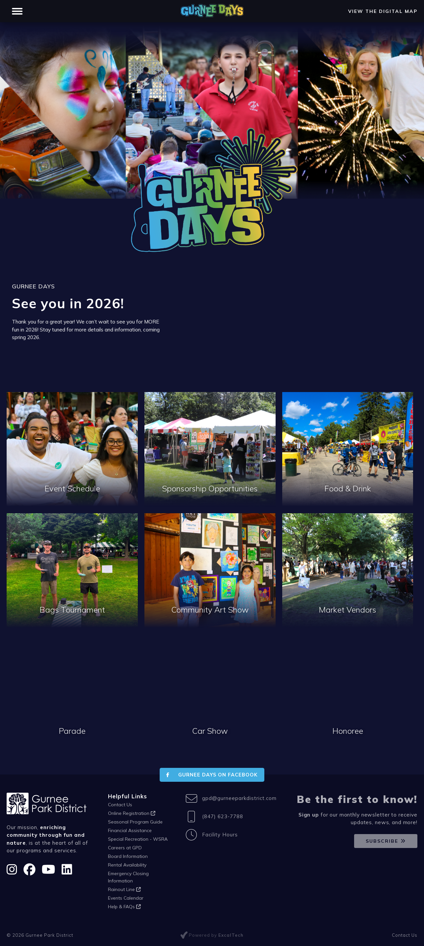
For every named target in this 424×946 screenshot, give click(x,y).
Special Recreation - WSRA (138, 839)
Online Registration (131, 813)
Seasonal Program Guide (135, 822)
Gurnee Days (120, 6)
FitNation (82, 6)
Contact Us (120, 805)
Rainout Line (124, 889)
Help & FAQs (124, 907)
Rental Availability (127, 865)
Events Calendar (125, 898)
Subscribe (382, 841)
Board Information (128, 856)
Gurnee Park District (36, 6)
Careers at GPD (125, 848)
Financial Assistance (130, 830)
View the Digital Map (382, 23)
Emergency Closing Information (128, 877)
